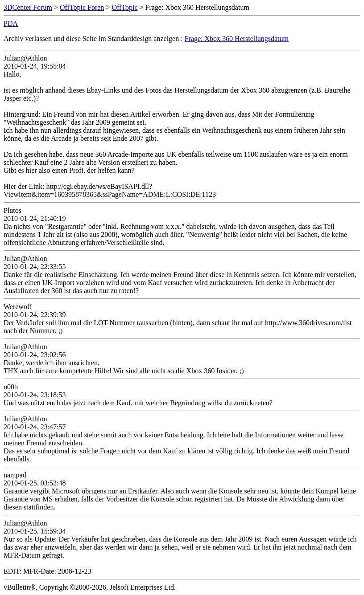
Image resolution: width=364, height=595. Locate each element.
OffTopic (124, 7)
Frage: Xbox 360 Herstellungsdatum (237, 38)
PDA (11, 23)
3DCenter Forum (28, 7)
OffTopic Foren (82, 7)
